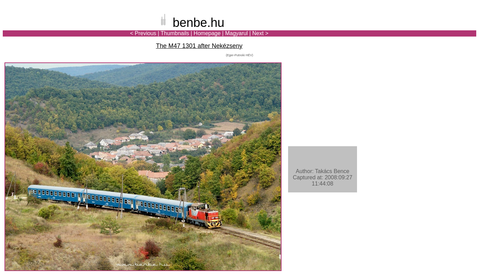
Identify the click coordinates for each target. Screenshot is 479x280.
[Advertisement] (436, 29)
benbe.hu (198, 23)
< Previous (143, 33)
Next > (260, 33)
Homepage (207, 33)
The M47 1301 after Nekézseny (199, 45)
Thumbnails (175, 33)
